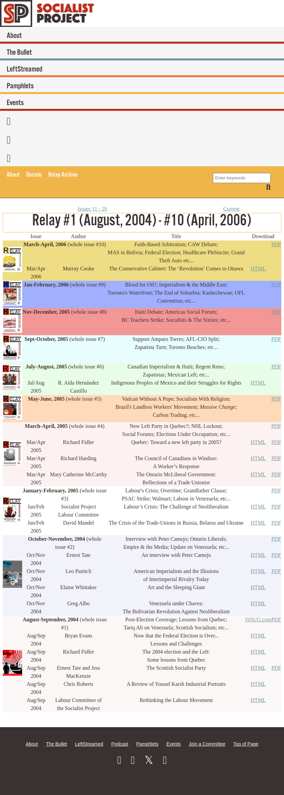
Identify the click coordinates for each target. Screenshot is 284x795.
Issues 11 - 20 (92, 209)
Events (15, 103)
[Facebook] (140, 120)
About (14, 36)
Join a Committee (207, 744)
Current (231, 209)
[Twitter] (140, 138)
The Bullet (19, 52)
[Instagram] (133, 760)
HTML (258, 268)
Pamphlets (20, 86)
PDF (276, 244)
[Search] (268, 187)
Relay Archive (63, 175)
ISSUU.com (258, 619)
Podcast (119, 744)
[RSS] (140, 157)
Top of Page (246, 744)
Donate (34, 175)
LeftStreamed (24, 69)
